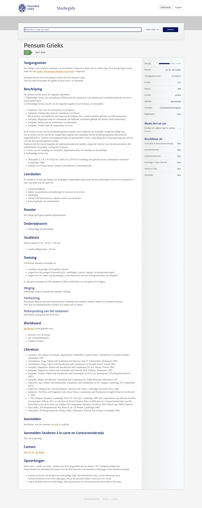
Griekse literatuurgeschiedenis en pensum (55, 71)
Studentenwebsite (92, 499)
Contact (114, 499)
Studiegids (66, 8)
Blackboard (29, 328)
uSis (56, 424)
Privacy (105, 499)
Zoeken (170, 29)
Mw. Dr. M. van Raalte (34, 452)
